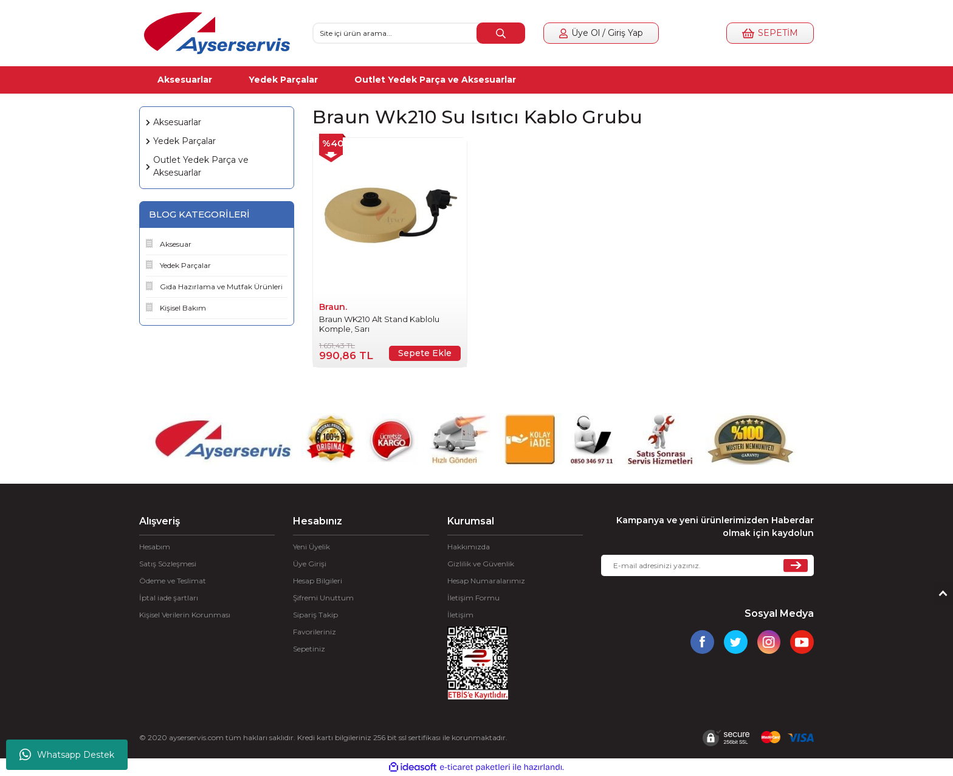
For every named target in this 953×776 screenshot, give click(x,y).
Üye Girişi (309, 563)
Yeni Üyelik (311, 546)
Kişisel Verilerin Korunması (184, 614)
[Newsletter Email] (707, 565)
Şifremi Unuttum (323, 597)
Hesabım (154, 546)
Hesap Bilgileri (317, 580)
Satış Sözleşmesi (167, 563)
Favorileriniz (314, 631)
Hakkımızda (468, 546)
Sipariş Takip (315, 614)
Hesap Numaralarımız (486, 580)
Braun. (333, 306)
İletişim (460, 614)
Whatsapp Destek (66, 754)
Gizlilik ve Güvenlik (480, 563)
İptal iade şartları (168, 597)
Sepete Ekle (425, 353)
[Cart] (770, 33)
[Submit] (795, 565)
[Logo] (217, 33)
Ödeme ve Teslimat (172, 580)
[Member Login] (601, 33)
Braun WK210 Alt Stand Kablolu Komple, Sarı (379, 324)
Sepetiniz (309, 648)
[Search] (418, 33)
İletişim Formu (473, 597)
